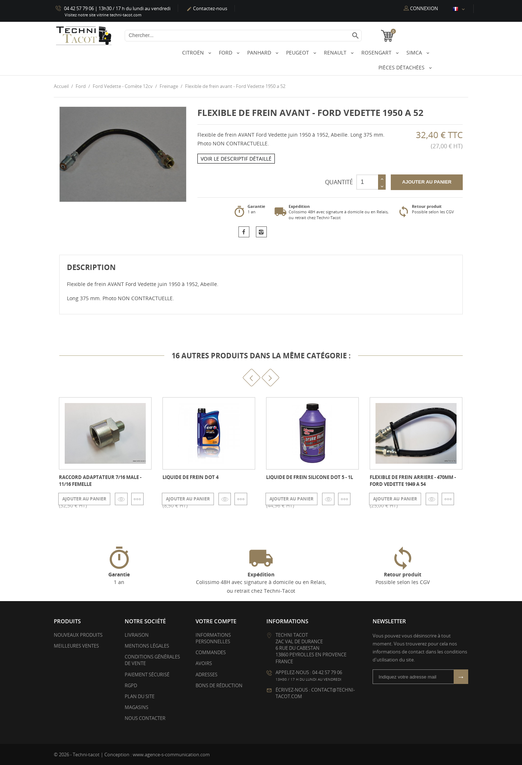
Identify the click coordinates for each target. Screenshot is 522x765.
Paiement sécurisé (147, 674)
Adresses (206, 674)
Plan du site (139, 696)
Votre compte (216, 620)
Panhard (260, 52)
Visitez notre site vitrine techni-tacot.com (103, 14)
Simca (414, 52)
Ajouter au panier (426, 182)
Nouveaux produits (78, 634)
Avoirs (204, 663)
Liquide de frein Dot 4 (190, 477)
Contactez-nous (206, 8)
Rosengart (377, 52)
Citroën (193, 52)
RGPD (131, 685)
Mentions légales (147, 646)
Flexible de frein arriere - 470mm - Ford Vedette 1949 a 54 (413, 480)
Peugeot (298, 52)
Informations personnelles (213, 637)
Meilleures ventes (76, 646)
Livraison (137, 634)
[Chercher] (243, 35)
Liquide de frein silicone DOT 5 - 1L (309, 477)
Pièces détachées (402, 67)
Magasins (136, 707)
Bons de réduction (219, 685)
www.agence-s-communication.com (171, 754)
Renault (336, 52)
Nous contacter (145, 718)
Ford (226, 52)
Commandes (211, 652)
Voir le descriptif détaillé (236, 158)
